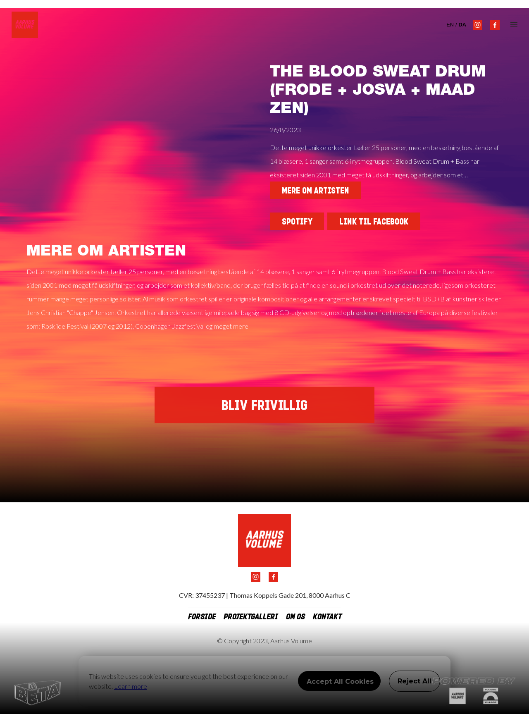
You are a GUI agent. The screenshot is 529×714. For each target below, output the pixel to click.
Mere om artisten (315, 190)
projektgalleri (250, 617)
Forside (201, 617)
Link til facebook (373, 221)
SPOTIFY (297, 221)
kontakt (326, 617)
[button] (513, 24)
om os (295, 617)
